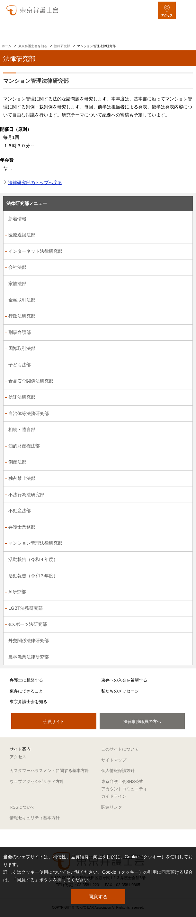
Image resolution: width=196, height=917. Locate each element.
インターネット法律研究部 (35, 251)
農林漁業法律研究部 (28, 656)
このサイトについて (120, 749)
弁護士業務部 (21, 527)
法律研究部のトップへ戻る (35, 182)
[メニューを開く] (185, 10)
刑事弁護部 (19, 332)
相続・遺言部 (21, 429)
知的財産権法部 (24, 445)
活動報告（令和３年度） (33, 575)
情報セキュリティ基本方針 (35, 817)
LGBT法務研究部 (25, 608)
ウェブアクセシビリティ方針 (37, 781)
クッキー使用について (43, 872)
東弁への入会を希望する (124, 680)
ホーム (6, 46)
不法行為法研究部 (26, 494)
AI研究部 (17, 591)
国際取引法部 (21, 348)
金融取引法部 (21, 299)
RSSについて (22, 807)
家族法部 (17, 283)
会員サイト (53, 721)
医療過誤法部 (21, 234)
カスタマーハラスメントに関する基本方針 (49, 770)
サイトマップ (113, 760)
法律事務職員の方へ (142, 721)
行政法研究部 (21, 315)
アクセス (18, 756)
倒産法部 (17, 461)
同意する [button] (98, 896)
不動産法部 (19, 510)
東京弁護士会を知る (32, 46)
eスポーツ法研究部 (27, 624)
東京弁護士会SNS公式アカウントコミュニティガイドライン (124, 789)
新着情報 (17, 218)
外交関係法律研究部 (28, 640)
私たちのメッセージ (120, 691)
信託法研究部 (21, 397)
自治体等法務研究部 (28, 413)
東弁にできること (26, 691)
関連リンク (111, 807)
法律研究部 (62, 46)
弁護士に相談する (26, 680)
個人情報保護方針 (118, 770)
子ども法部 (19, 364)
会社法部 (17, 267)
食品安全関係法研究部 (30, 381)
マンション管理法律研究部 (35, 543)
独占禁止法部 (21, 478)
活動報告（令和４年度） (33, 559)
